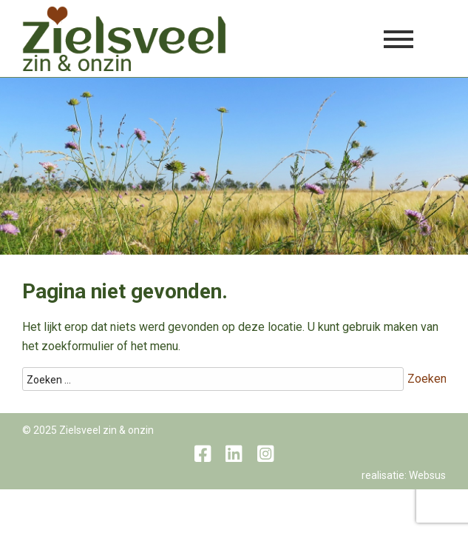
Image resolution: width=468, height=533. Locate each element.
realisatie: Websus (404, 475)
